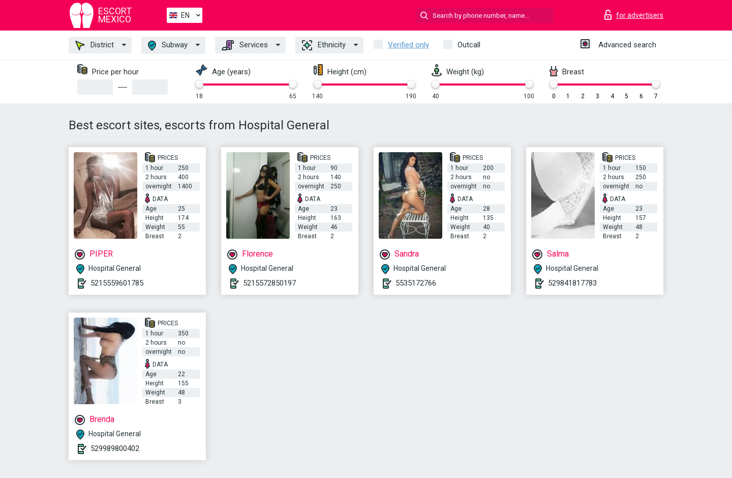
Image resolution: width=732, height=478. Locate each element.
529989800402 (114, 448)
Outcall (469, 44)
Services (245, 45)
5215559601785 (116, 283)
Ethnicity (324, 45)
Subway (168, 45)
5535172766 (415, 283)
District (94, 45)
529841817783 (572, 283)
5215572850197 (269, 283)
